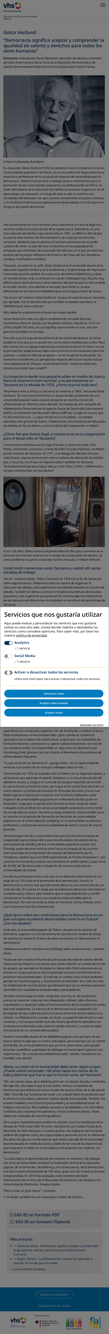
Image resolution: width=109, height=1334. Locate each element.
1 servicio (22, 648)
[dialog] (54, 667)
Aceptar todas (54, 713)
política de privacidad (31, 635)
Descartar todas (54, 694)
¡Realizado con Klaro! (91, 725)
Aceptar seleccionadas (54, 703)
